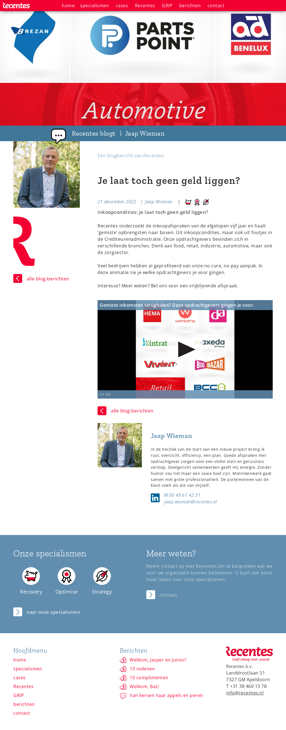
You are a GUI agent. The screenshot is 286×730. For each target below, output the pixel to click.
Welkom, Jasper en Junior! (158, 660)
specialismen (27, 669)
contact (21, 713)
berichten (24, 704)
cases (19, 678)
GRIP (18, 695)
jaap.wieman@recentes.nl (190, 502)
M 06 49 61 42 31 (182, 495)
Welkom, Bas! (144, 686)
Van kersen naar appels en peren (166, 695)
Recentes (23, 686)
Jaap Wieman (158, 202)
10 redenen (142, 669)
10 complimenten (149, 678)
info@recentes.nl (245, 693)
